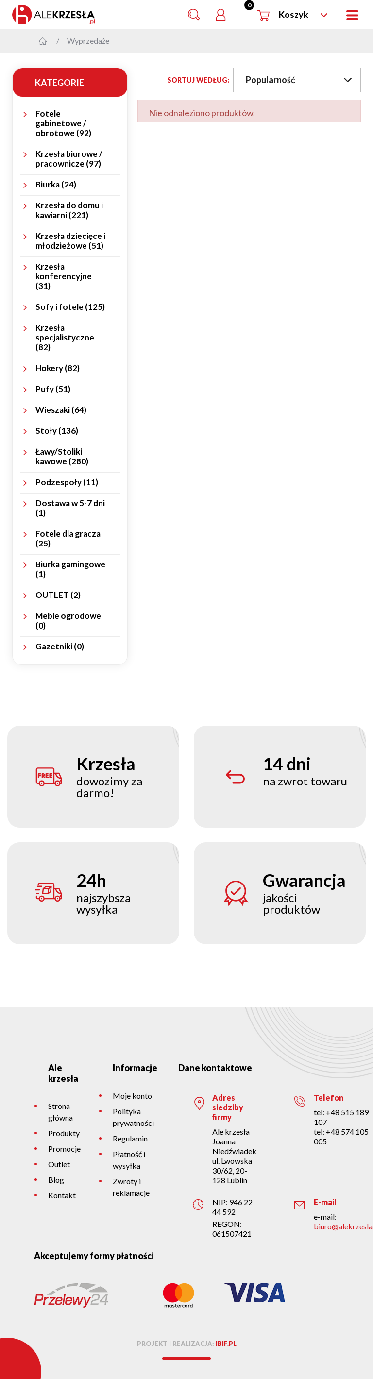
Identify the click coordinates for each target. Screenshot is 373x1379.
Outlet (59, 1164)
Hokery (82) (57, 368)
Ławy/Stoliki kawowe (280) (61, 456)
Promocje (64, 1148)
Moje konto (132, 1095)
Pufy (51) (52, 389)
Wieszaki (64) (60, 410)
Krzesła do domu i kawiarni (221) (69, 210)
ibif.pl (226, 1343)
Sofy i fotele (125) (70, 307)
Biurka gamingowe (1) (70, 569)
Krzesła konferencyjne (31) (63, 276)
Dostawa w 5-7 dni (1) (70, 508)
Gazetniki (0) (59, 646)
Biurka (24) (55, 184)
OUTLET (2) (58, 595)
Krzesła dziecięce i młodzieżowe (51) (70, 241)
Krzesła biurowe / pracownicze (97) (68, 159)
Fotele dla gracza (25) (68, 538)
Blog (56, 1179)
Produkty (64, 1133)
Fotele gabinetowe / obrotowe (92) (63, 123)
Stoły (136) (56, 431)
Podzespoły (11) (66, 482)
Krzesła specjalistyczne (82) (64, 337)
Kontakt (62, 1195)
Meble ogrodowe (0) (68, 620)
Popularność (299, 79)
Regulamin (130, 1138)
